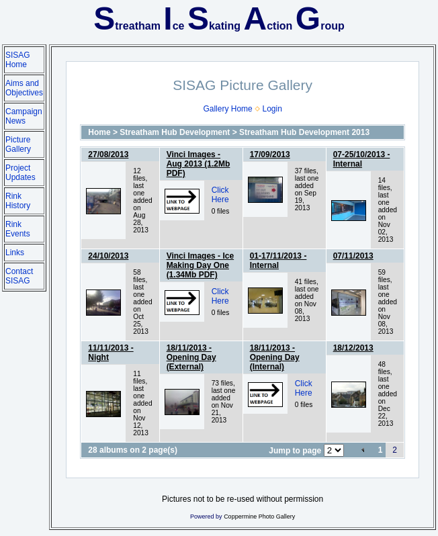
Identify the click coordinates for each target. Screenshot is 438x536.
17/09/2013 (270, 154)
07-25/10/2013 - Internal (361, 159)
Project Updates (20, 172)
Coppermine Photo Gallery (259, 516)
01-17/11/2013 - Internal (278, 260)
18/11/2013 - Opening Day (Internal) (275, 357)
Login (271, 109)
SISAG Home (17, 59)
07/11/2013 (353, 256)
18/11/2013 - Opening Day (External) (191, 357)
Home (99, 132)
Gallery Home (227, 109)
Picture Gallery (18, 144)
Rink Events (17, 229)
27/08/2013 (108, 154)
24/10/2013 (108, 256)
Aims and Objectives (24, 88)
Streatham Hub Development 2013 (304, 132)
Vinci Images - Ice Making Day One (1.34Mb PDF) (200, 265)
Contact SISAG (19, 276)
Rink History (17, 200)
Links (14, 252)
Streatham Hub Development (175, 132)
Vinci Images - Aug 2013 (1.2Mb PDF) (198, 164)
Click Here (220, 194)
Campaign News (23, 116)
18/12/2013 (353, 348)
